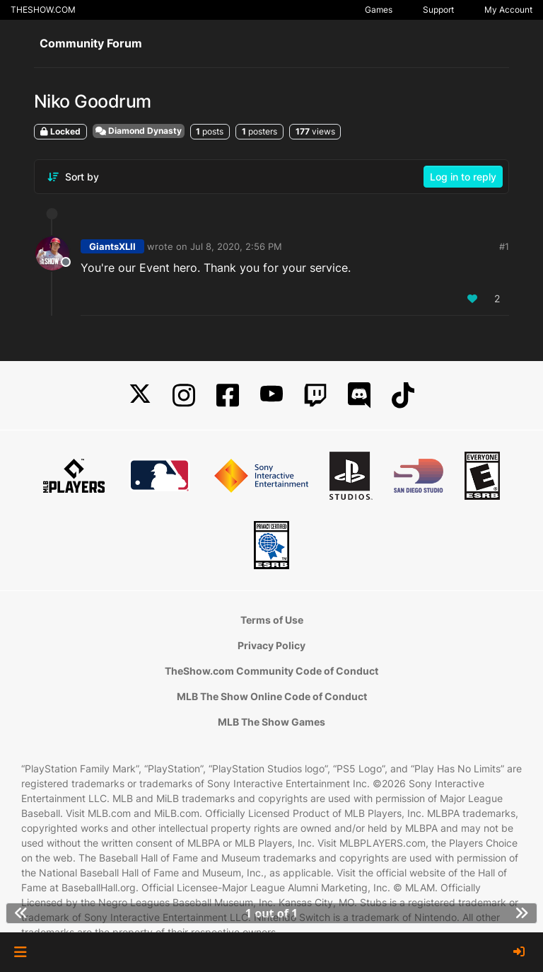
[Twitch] (315, 395)
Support (438, 9)
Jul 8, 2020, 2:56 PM (236, 246)
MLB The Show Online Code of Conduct (272, 696)
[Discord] (359, 395)
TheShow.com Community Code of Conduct (271, 671)
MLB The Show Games (271, 722)
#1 (504, 246)
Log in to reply (463, 177)
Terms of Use (271, 620)
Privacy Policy (271, 645)
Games (378, 9)
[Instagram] (184, 395)
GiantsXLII (112, 246)
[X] (140, 395)
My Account (508, 9)
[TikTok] (403, 395)
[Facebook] (227, 395)
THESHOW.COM (43, 9)
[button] (20, 952)
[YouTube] (271, 395)
